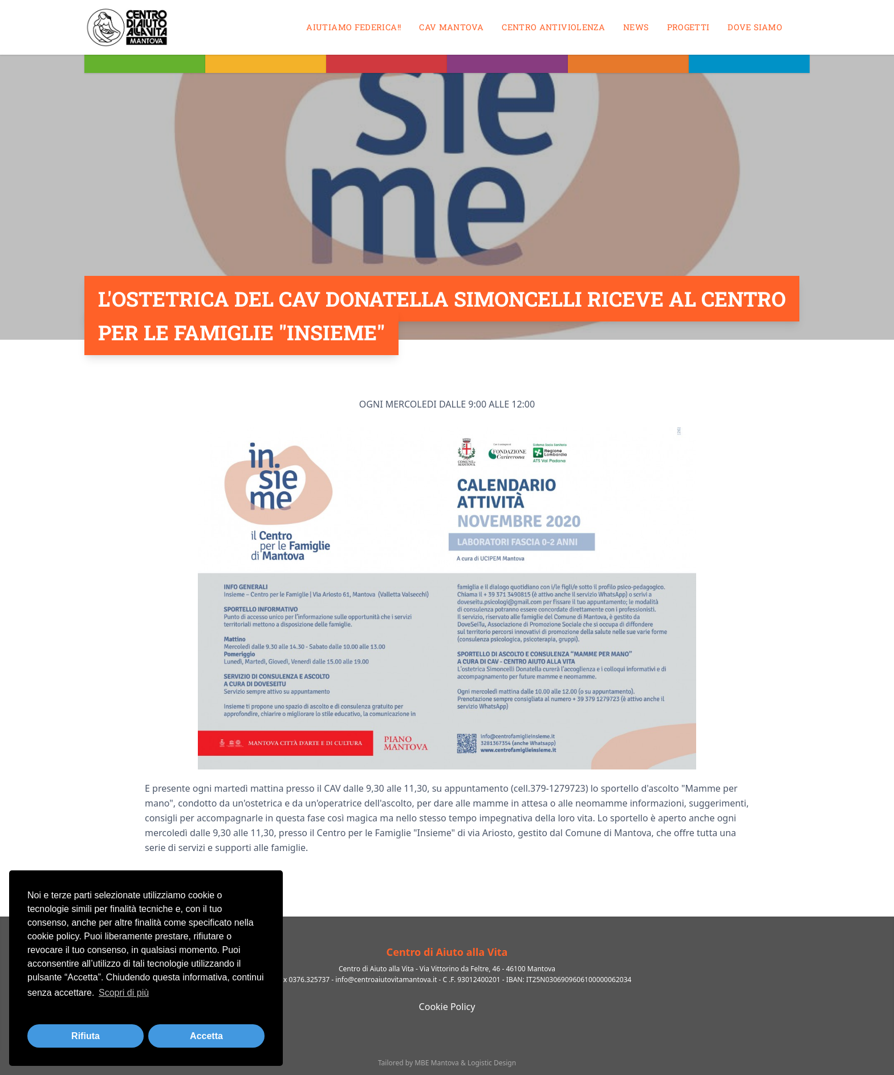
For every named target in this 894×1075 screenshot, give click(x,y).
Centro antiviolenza (553, 27)
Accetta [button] (206, 1036)
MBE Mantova (437, 1063)
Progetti (688, 27)
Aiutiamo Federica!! (353, 27)
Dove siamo (755, 27)
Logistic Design (492, 1063)
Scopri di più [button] (124, 992)
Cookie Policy (447, 1006)
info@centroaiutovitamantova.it (386, 979)
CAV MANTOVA (451, 27)
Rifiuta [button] (85, 1036)
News (635, 27)
